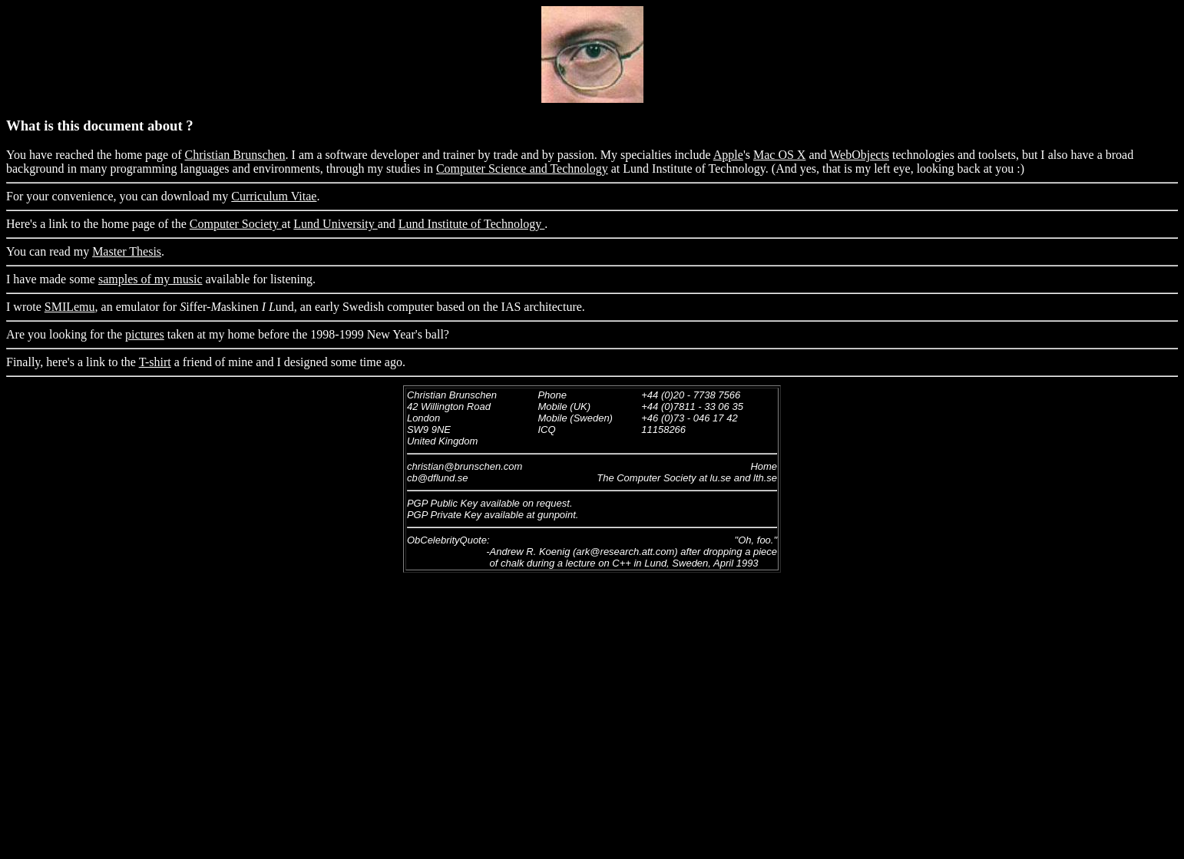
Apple (728, 154)
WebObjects (859, 154)
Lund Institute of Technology (472, 223)
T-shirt (155, 361)
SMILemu (70, 306)
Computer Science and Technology (522, 168)
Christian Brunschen (235, 154)
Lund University (335, 223)
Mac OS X (779, 154)
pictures (144, 334)
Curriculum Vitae (273, 196)
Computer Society (236, 223)
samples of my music (150, 279)
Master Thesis (126, 251)
